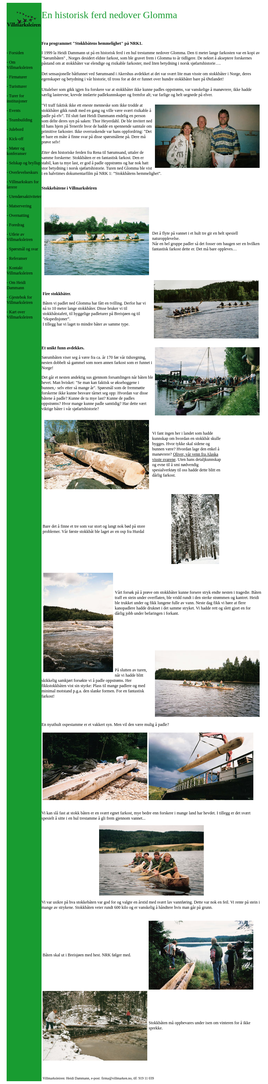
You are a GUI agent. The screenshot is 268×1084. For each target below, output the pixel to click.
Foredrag (16, 224)
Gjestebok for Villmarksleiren (20, 300)
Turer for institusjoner (17, 98)
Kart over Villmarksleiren (20, 314)
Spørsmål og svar (23, 249)
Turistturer (18, 86)
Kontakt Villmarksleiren (20, 270)
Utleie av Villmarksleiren (20, 237)
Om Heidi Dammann (16, 285)
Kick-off (16, 138)
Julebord (16, 129)
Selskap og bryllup (24, 163)
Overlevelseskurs (23, 172)
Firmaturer (18, 76)
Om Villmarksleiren (20, 65)
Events (15, 110)
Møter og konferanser (17, 151)
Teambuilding (20, 119)
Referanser (18, 258)
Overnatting (19, 215)
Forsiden (16, 52)
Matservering (20, 206)
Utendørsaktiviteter (25, 196)
